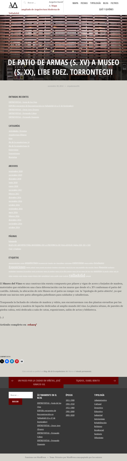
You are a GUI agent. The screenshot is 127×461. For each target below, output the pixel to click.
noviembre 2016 (15, 201)
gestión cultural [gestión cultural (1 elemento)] (30, 267)
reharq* (32, 324)
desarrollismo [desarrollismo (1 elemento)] (60, 263)
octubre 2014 (14, 227)
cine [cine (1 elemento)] (54, 263)
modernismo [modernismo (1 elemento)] (12, 271)
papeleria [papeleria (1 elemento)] (15, 276)
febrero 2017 (14, 193)
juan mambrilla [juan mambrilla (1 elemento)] (80, 267)
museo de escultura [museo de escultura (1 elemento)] (49, 271)
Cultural (97, 404)
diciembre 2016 (15, 197)
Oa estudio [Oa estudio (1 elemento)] (105, 271)
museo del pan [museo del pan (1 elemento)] (76, 271)
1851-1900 (70, 400)
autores (98, 457)
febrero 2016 (14, 216)
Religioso (98, 426)
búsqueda (13, 241)
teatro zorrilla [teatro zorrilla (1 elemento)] (54, 276)
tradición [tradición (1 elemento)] (65, 276)
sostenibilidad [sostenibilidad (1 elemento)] (45, 276)
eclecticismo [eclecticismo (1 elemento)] (68, 263)
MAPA (75, 3)
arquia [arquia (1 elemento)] (22, 263)
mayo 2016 (13, 212)
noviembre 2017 (15, 190)
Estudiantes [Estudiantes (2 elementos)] (99, 263)
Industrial (98, 415)
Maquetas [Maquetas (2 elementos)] (103, 267)
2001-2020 (70, 415)
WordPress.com (73, 457)
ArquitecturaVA (73, 86)
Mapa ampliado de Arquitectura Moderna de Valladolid (34, 9)
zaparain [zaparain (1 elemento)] (88, 276)
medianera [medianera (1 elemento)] (111, 267)
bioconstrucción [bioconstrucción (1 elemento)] (43, 263)
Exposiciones (14, 153)
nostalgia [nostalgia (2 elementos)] (98, 271)
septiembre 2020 (16, 171)
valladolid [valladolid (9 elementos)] (77, 275)
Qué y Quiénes (106, 9)
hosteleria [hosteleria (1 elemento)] (55, 267)
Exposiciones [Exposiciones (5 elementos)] (17, 267)
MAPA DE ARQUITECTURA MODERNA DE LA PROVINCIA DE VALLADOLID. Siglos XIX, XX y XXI (50, 245)
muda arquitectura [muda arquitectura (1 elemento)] (37, 271)
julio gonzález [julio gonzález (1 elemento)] (89, 267)
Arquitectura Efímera (18, 134)
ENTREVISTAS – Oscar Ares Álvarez (24, 109)
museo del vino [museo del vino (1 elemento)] (85, 271)
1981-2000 (70, 411)
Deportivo (98, 407)
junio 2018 (13, 182)
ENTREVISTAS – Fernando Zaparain (24, 117)
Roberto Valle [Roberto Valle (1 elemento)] (37, 276)
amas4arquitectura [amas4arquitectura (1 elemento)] (14, 263)
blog (105, 3)
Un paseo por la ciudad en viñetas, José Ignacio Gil (39, 382)
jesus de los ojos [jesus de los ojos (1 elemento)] (70, 267)
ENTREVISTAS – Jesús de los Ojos (23, 102)
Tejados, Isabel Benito (88, 380)
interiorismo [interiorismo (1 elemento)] (61, 267)
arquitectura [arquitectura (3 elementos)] (31, 262)
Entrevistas (13, 149)
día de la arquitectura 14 (19, 142)
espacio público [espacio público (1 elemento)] (88, 263)
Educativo (98, 411)
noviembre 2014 (15, 223)
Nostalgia (13, 157)
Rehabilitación (100, 422)
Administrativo (100, 400)
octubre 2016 (14, 205)
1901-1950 (70, 404)
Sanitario (98, 434)
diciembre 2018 (15, 178)
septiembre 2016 (16, 208)
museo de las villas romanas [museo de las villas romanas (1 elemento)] (63, 271)
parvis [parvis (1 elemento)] (20, 276)
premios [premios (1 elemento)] (30, 276)
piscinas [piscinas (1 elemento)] (25, 276)
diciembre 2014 (15, 220)
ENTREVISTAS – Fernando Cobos (23, 113)
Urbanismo (98, 437)
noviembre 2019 (15, 175)
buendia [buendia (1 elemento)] (50, 263)
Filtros (114, 3)
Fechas (84, 3)
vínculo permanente (83, 371)
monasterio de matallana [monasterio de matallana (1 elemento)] (23, 271)
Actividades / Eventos (18, 131)
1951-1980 (70, 407)
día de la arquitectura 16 (19, 146)
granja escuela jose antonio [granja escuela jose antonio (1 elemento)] (44, 267)
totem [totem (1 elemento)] (61, 276)
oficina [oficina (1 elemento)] (111, 271)
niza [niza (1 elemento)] (92, 271)
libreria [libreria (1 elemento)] (96, 267)
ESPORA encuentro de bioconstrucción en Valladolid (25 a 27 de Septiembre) (41, 106)
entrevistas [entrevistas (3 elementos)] (78, 262)
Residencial (99, 430)
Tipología (95, 3)
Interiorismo (99, 419)
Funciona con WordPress (35, 457)
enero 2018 (13, 186)
